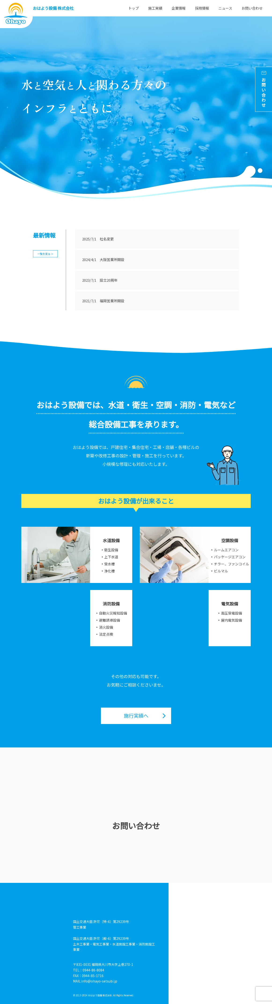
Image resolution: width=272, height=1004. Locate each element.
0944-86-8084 (93, 970)
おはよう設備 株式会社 (53, 8)
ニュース (225, 8)
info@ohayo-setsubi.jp (99, 981)
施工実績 (155, 8)
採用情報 (202, 8)
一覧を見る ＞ (45, 254)
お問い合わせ (252, 8)
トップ (133, 8)
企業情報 (179, 8)
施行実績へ (136, 715)
